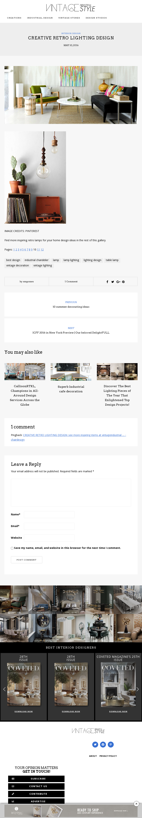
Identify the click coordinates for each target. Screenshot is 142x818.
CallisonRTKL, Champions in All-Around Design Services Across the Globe (25, 395)
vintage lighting (42, 266)
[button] (137, 689)
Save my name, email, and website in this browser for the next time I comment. (67, 548)
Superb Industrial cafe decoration (71, 389)
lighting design (92, 260)
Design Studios (96, 18)
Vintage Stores (69, 18)
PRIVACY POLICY (108, 756)
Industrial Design (40, 18)
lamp (56, 260)
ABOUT (93, 756)
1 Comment (71, 281)
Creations (14, 18)
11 (38, 250)
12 (42, 250)
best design (13, 260)
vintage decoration (17, 266)
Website (16, 538)
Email (15, 526)
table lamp (112, 260)
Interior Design (71, 33)
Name (15, 515)
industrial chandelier (36, 260)
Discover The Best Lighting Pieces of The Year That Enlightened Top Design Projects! (117, 395)
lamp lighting (71, 260)
